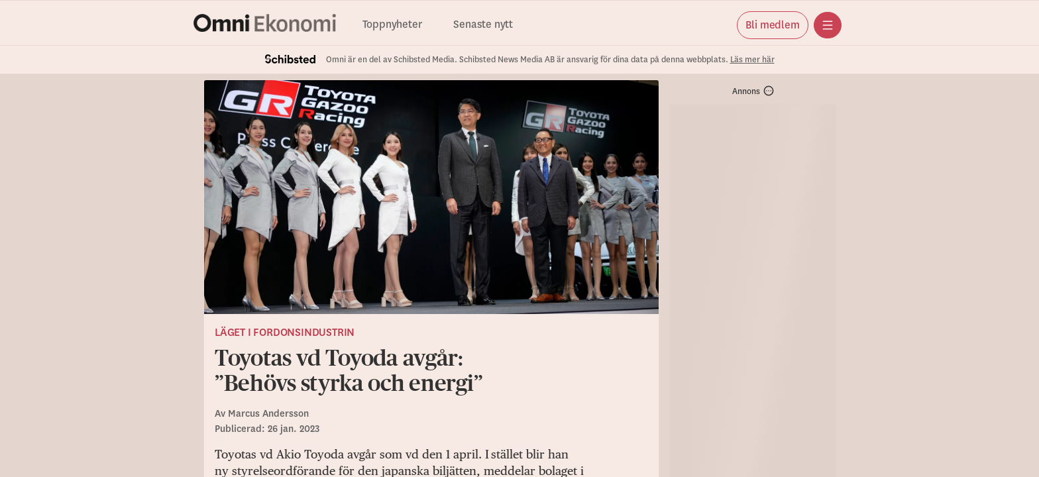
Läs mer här (752, 59)
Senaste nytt (483, 25)
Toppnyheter (392, 25)
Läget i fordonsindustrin (285, 332)
